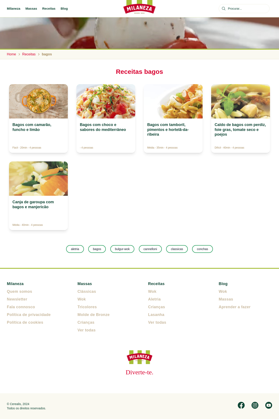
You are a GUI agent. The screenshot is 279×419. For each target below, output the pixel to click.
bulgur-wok (122, 249)
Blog (64, 8)
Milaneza (13, 8)
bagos (97, 249)
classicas (177, 249)
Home (11, 54)
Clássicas (86, 291)
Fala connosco (21, 307)
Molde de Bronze (93, 315)
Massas (31, 8)
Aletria (154, 299)
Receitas (49, 8)
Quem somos (19, 291)
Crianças (85, 322)
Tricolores (87, 307)
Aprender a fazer (234, 307)
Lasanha (156, 315)
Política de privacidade (29, 315)
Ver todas (86, 330)
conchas (202, 249)
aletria (75, 249)
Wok (81, 299)
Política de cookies (25, 322)
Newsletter (17, 299)
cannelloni (150, 249)
